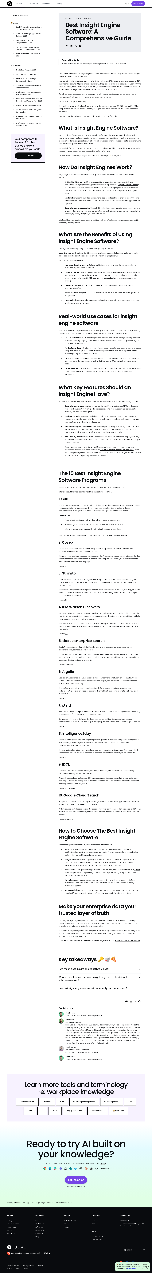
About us (95, 1224)
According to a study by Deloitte (72, 253)
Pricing (59, 4)
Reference (17, 1203)
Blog (37, 1237)
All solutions (11, 1233)
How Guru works (13, 1224)
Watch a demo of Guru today (127, 941)
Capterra (69, 664)
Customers (39, 1224)
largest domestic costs (128, 185)
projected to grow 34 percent (84, 89)
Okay (145, 1267)
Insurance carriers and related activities (116, 450)
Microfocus (70, 788)
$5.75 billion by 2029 (126, 106)
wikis (136, 419)
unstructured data (120, 141)
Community (39, 1233)
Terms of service (13, 1266)
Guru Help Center (70, 1221)
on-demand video (119, 535)
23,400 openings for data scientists (101, 278)
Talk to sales (138, 3)
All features (11, 1230)
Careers (95, 1221)
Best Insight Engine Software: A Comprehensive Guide (52, 1203)
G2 (66, 566)
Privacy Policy (131, 1268)
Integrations (11, 1227)
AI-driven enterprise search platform (82, 711)
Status (66, 1224)
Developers (39, 1230)
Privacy (40, 1266)
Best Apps (26, 1203)
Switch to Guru (97, 1236)
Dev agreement (28, 1266)
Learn (37, 1221)
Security (66, 1227)
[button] (20, 3)
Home (9, 1203)
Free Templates (97, 1240)
